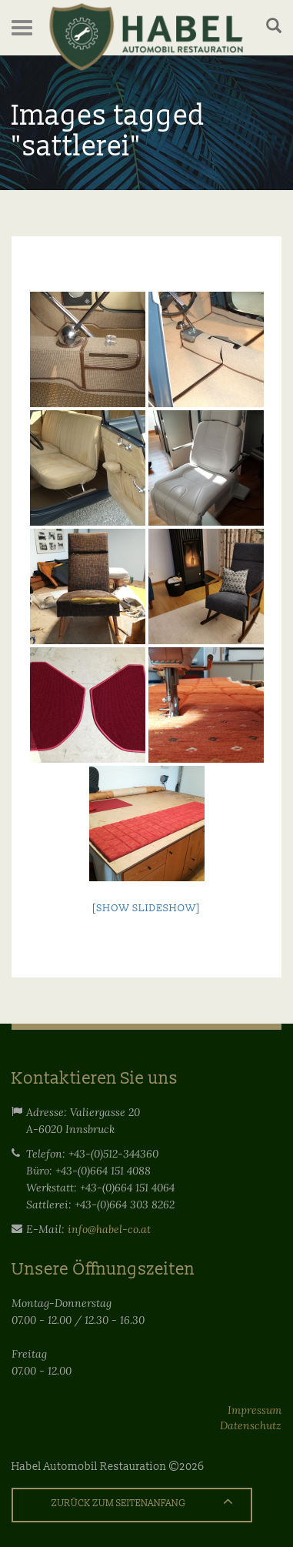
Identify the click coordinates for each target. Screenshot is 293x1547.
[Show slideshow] (146, 908)
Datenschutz (250, 1425)
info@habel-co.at (109, 1229)
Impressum (254, 1410)
